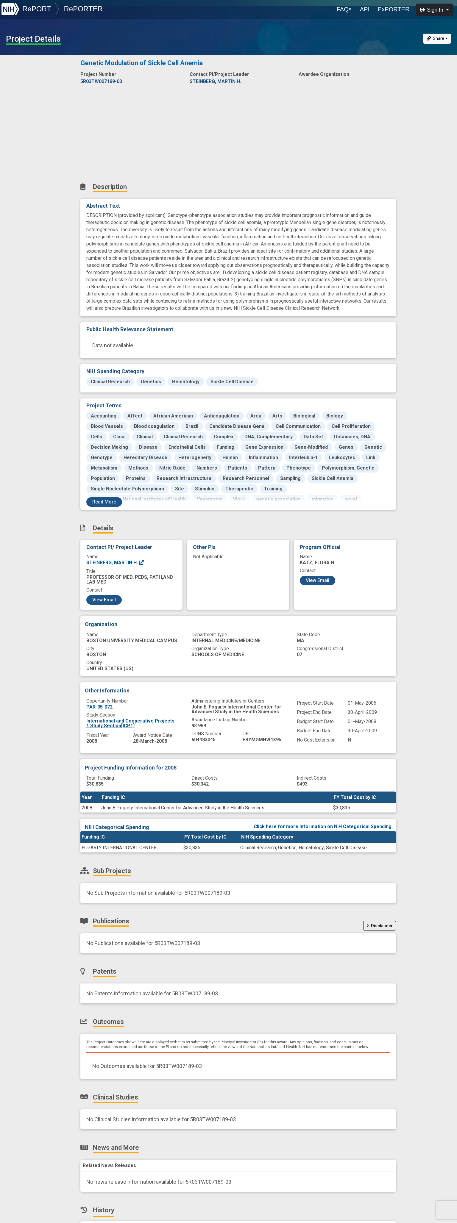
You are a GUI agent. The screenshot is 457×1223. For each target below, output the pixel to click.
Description (38, 64)
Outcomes (19, 130)
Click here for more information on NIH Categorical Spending (323, 826)
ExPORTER (393, 9)
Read (104, 502)
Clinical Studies (25, 143)
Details (15, 77)
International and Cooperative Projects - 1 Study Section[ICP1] (131, 723)
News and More (25, 156)
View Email (104, 600)
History (16, 169)
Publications (22, 104)
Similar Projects (26, 182)
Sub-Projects (23, 90)
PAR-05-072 (99, 707)
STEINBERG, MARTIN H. (115, 562)
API (364, 9)
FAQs (344, 9)
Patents (16, 117)
